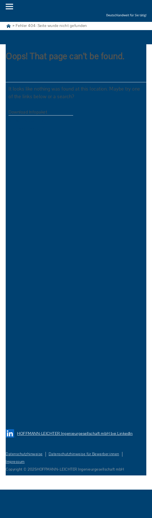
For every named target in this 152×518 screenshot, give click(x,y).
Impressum (15, 462)
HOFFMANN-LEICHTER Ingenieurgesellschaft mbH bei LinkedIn (75, 433)
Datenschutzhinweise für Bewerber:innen (84, 454)
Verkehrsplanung (27, 121)
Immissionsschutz (28, 128)
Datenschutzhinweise (24, 454)
